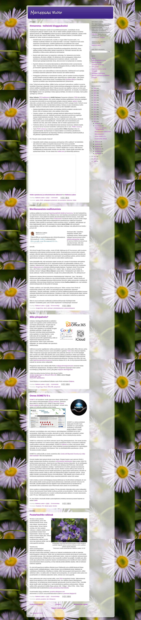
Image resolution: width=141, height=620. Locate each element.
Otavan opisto (48, 506)
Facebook (38, 506)
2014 (95, 116)
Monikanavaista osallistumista (45, 209)
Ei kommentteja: (55, 305)
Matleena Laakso (70, 194)
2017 (95, 109)
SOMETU (32, 399)
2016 (95, 112)
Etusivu (58, 604)
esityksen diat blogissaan (65, 369)
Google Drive (39, 308)
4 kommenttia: (55, 384)
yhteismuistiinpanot (69, 308)
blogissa (71, 381)
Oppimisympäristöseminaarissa (42, 360)
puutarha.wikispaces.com (57, 591)
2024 (95, 93)
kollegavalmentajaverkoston (65, 366)
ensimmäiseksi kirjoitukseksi (64, 461)
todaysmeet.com (38, 267)
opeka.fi (75, 101)
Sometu (55, 506)
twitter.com (61, 151)
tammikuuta (98, 153)
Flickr (61, 578)
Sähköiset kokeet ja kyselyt (99, 69)
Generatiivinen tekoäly (98, 64)
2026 (95, 88)
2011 (95, 156)
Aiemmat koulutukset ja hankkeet (100, 75)
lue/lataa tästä (70, 79)
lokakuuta (98, 141)
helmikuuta (98, 151)
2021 (95, 100)
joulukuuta (98, 123)
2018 (95, 107)
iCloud (45, 387)
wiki (48, 599)
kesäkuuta (98, 146)
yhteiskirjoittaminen (58, 308)
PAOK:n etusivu (76, 126)
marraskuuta (98, 125)
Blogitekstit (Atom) (38, 613)
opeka (37, 200)
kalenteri (64, 444)
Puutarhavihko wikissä (41, 515)
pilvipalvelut (57, 387)
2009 (95, 161)
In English (102, 37)
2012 (95, 121)
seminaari (50, 308)
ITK (43, 506)
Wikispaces (52, 599)
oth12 (45, 308)
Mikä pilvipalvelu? (39, 317)
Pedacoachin (58, 218)
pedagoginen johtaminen (50, 200)
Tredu (69, 351)
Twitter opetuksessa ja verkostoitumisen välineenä (46, 194)
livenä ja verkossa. (53, 401)
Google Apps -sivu (35, 376)
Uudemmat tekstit (36, 604)
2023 (95, 95)
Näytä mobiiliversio (58, 608)
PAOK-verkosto (41, 129)
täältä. (36, 500)
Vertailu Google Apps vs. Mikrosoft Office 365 (43, 375)
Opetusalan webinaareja (98, 73)
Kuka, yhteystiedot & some (99, 60)
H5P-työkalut (95, 66)
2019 (95, 105)
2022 (95, 97)
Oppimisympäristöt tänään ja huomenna (61, 213)
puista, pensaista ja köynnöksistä (59, 588)
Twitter (74, 200)
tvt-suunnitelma (62, 200)
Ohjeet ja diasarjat (96, 62)
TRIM (75, 97)
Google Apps (39, 387)
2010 (95, 159)
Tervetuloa (94, 71)
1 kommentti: (54, 197)
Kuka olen (94, 34)
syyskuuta (98, 144)
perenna (38, 599)
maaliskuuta (98, 148)
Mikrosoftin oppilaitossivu (37, 378)
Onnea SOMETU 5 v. (40, 395)
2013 (95, 119)
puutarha (43, 599)
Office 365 (50, 387)
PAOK (41, 200)
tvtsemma (69, 200)
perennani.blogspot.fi (69, 593)
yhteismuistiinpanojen (73, 239)
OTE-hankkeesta (44, 97)
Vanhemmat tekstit (81, 604)
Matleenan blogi (46, 12)
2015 (95, 114)
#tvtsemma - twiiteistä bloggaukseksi (49, 26)
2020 (95, 102)
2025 (95, 90)
